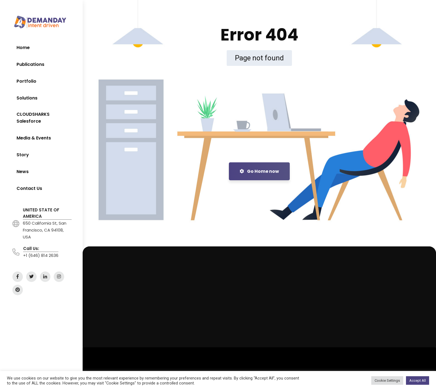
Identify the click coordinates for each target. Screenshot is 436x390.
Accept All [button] (417, 380)
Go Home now (259, 171)
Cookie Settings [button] (387, 380)
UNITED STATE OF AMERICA (41, 213)
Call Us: (31, 248)
